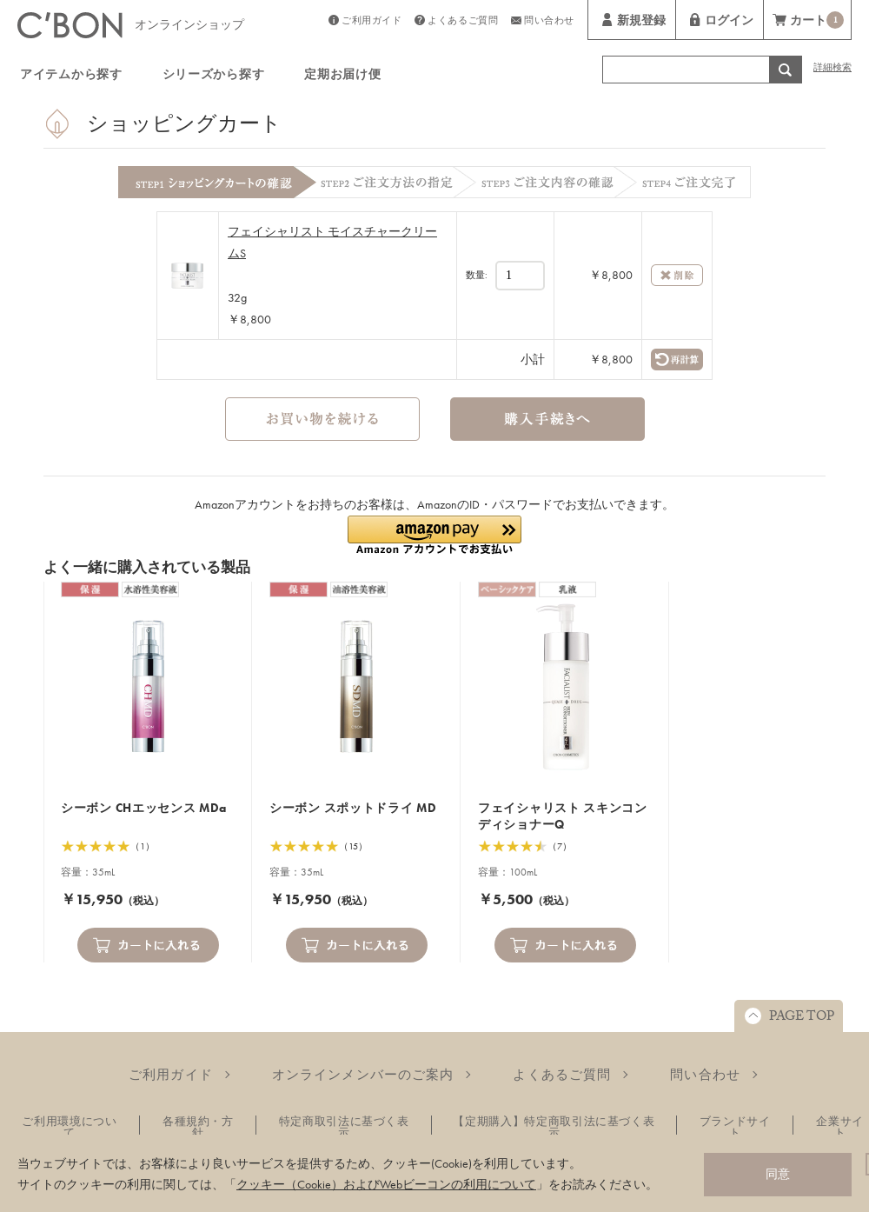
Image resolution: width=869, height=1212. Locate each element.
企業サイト (840, 1126)
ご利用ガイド (371, 22)
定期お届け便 (342, 76)
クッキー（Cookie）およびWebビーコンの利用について (386, 1184)
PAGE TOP (801, 1018)
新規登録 (641, 22)
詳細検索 (832, 69)
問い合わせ (549, 22)
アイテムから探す (71, 76)
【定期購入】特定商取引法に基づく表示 (553, 1126)
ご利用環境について (69, 1126)
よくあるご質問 (463, 22)
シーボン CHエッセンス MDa (144, 808)
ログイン (729, 22)
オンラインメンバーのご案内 (363, 1074)
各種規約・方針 (198, 1126)
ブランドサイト (735, 1126)
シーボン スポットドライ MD (353, 808)
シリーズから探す (214, 76)
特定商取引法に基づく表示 (344, 1126)
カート (817, 22)
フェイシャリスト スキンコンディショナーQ (562, 816)
